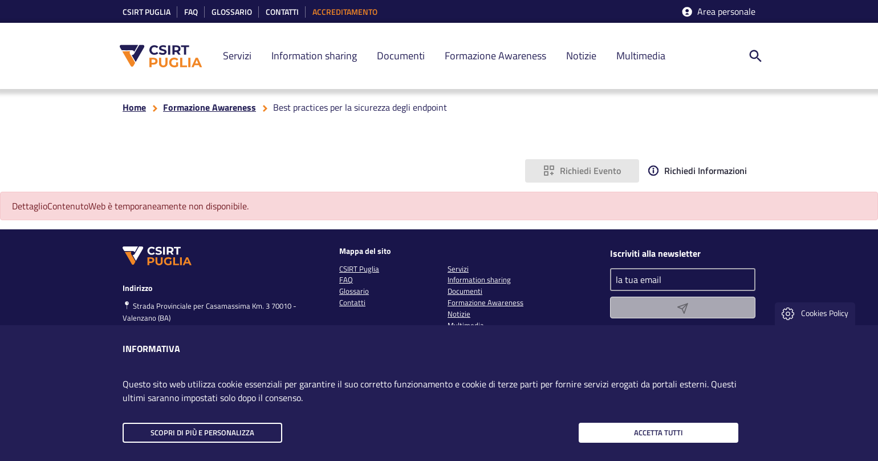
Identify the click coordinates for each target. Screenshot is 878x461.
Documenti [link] (401, 55)
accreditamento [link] (344, 12)
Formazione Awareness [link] (495, 55)
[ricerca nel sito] (755, 55)
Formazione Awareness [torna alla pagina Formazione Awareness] (209, 107)
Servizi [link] (237, 55)
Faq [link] (191, 12)
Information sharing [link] (314, 55)
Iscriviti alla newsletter (655, 253)
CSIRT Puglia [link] (146, 12)
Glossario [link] (232, 12)
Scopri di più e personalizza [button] (202, 432)
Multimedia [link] (640, 55)
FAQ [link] (346, 279)
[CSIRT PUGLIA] (167, 56)
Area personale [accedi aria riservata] (717, 12)
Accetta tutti (658, 432)
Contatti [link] (282, 12)
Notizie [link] (581, 55)
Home (134, 107)
